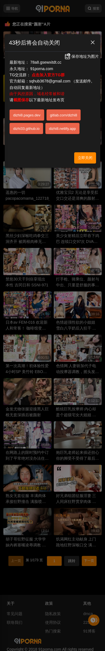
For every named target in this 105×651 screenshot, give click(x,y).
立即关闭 (85, 158)
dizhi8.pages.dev (27, 115)
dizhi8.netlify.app (62, 128)
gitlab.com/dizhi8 (63, 115)
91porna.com (41, 68)
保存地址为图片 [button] (81, 56)
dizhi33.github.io (26, 128)
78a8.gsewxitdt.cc (45, 62)
